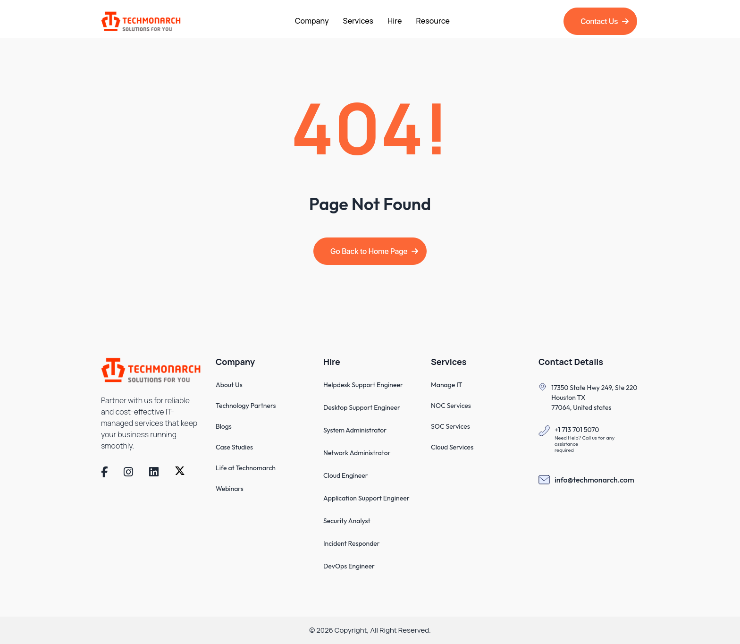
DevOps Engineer (349, 566)
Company (312, 21)
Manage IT (446, 385)
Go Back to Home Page (374, 251)
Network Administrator (357, 453)
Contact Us (604, 21)
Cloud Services (452, 447)
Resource (433, 21)
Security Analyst (346, 521)
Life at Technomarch (246, 468)
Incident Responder (351, 543)
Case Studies (234, 447)
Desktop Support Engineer (361, 407)
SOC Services (450, 426)
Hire (394, 21)
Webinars (230, 488)
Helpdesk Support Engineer (363, 385)
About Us (229, 385)
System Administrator (355, 430)
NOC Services (451, 405)
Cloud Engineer (345, 475)
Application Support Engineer (366, 498)
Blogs (224, 426)
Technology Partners (246, 405)
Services (358, 21)
